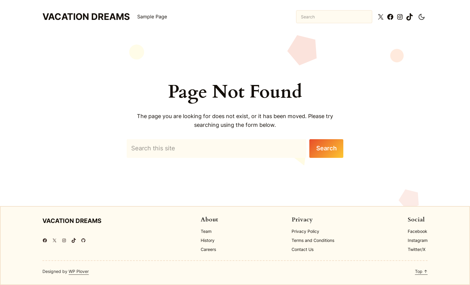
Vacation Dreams (86, 16)
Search (326, 148)
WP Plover (79, 271)
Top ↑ (421, 271)
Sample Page (152, 17)
